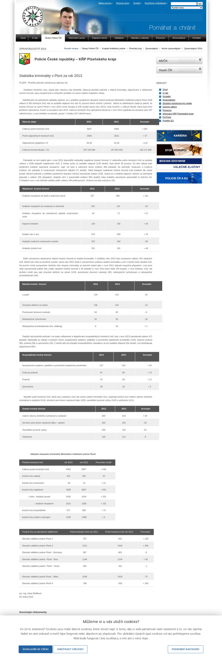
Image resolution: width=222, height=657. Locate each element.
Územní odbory (170, 107)
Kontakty (167, 96)
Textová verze (122, 3)
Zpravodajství (151, 48)
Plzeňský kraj (135, 48)
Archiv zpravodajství (171, 48)
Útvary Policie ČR (90, 48)
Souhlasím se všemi (35, 649)
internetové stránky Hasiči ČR (179, 69)
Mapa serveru (105, 3)
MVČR (179, 60)
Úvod (165, 89)
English (136, 3)
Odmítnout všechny (70, 649)
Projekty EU (168, 120)
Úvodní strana (71, 48)
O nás (165, 93)
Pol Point (167, 117)
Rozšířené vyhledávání (155, 3)
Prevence (167, 110)
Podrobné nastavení (185, 649)
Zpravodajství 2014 (193, 48)
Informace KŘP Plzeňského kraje (178, 114)
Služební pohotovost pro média (177, 103)
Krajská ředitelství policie (113, 48)
